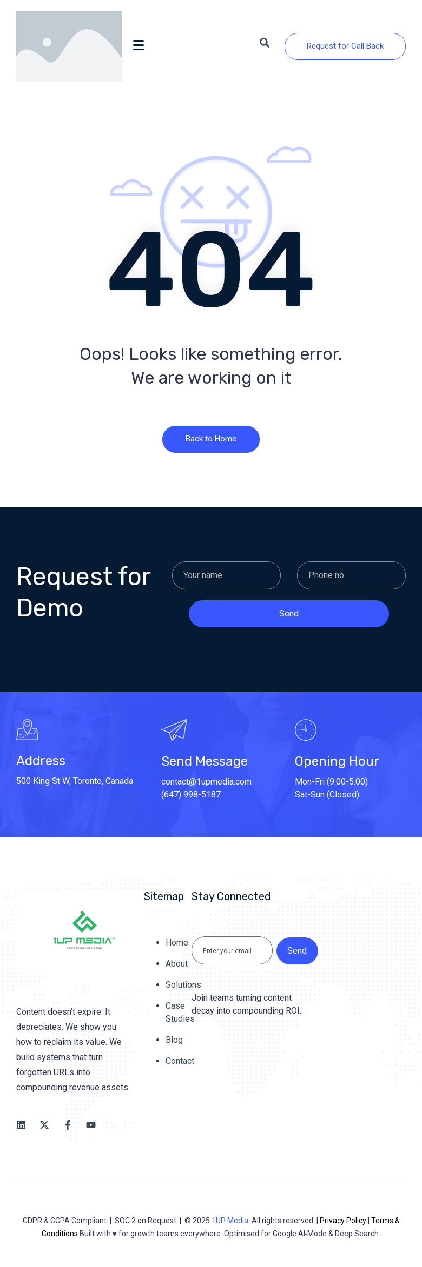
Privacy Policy (343, 1220)
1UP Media (230, 1220)
